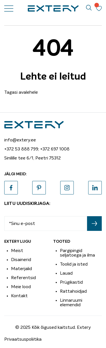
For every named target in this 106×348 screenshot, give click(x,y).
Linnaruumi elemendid (71, 302)
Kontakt (19, 296)
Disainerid (21, 259)
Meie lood (21, 286)
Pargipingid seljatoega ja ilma (77, 252)
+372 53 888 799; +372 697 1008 (37, 149)
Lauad (66, 273)
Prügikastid (71, 282)
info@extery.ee (20, 140)
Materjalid (21, 268)
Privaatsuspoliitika (23, 339)
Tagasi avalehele (21, 92)
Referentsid (23, 277)
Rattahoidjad (73, 291)
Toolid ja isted (74, 264)
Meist (17, 250)
